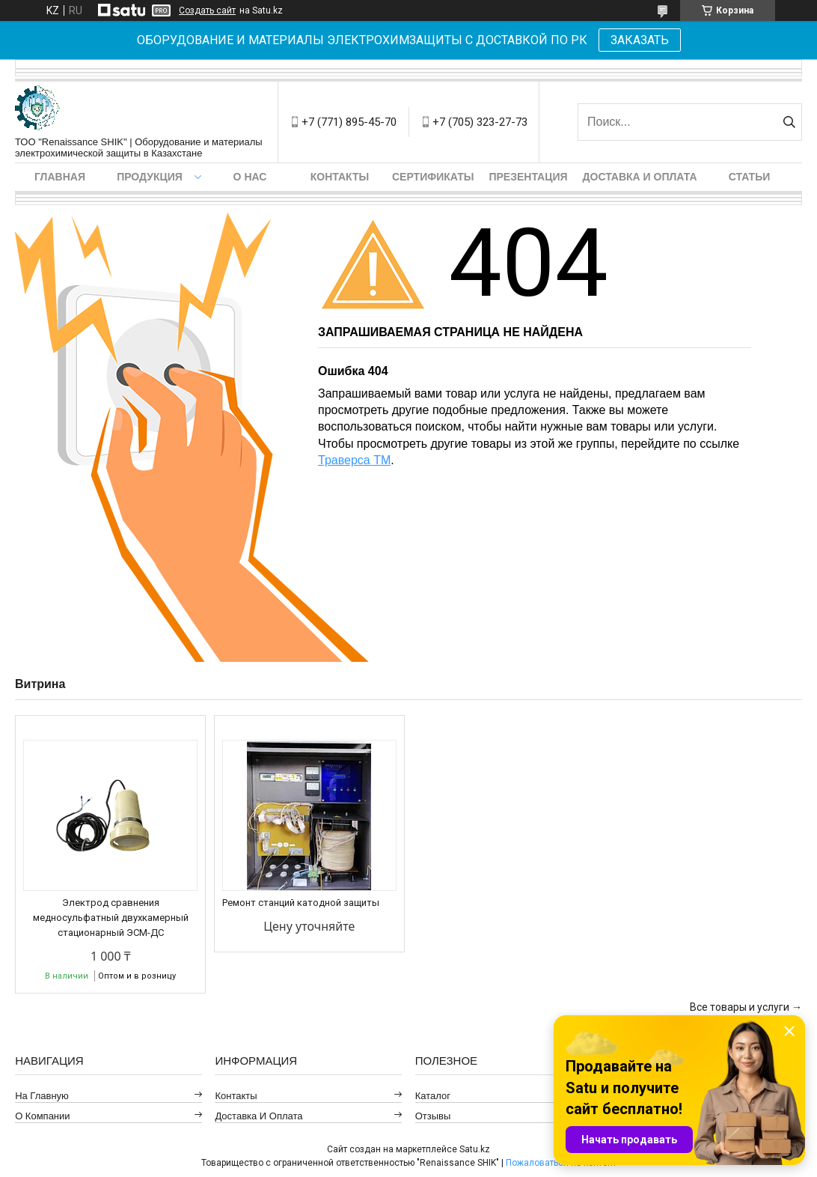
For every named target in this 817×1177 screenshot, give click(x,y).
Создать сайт (207, 10)
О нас (250, 177)
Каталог (432, 1095)
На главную (42, 1095)
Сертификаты (433, 177)
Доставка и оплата (640, 177)
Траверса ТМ (354, 460)
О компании (42, 1116)
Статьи (750, 177)
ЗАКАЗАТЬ (640, 40)
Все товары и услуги (739, 1007)
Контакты (339, 177)
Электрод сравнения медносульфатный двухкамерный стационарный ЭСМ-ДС (111, 917)
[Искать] (789, 122)
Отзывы (433, 1116)
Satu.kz (474, 1149)
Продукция (150, 177)
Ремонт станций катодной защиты (300, 902)
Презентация (528, 177)
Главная (59, 177)
